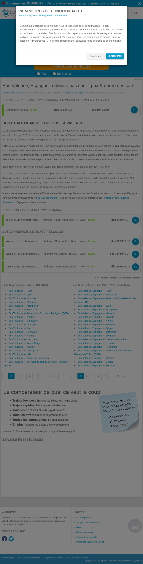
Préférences (95, 56)
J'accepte (115, 56)
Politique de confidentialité (53, 15)
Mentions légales (28, 15)
